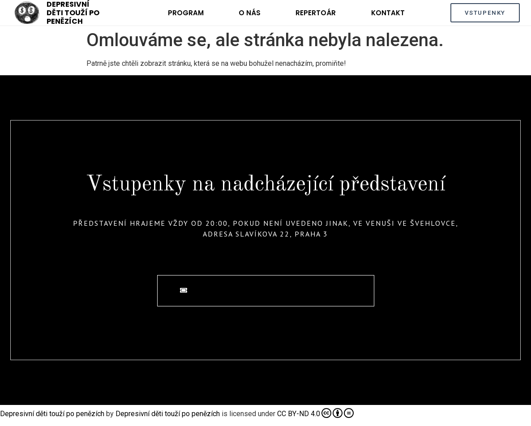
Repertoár (315, 12)
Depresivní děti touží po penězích (52, 413)
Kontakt (388, 12)
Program (186, 12)
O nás (250, 12)
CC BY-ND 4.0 (315, 413)
